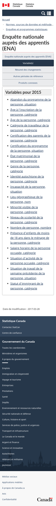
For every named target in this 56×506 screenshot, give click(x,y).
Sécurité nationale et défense (16, 413)
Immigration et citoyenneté (15, 374)
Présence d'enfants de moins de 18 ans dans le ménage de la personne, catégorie (29, 238)
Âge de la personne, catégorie (30, 120)
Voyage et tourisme (11, 379)
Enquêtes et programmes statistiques (26, 29)
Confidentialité (9, 499)
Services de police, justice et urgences (20, 425)
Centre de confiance (12, 332)
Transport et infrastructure (15, 430)
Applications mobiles (12, 482)
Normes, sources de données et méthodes (29, 24)
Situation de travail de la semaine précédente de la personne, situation (27, 273)
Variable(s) (28, 63)
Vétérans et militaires (12, 459)
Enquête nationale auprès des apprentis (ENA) (28, 56)
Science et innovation (12, 448)
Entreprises (7, 385)
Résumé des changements (28, 69)
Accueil (6, 19)
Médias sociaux (9, 476)
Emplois (6, 368)
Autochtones (8, 453)
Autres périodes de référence (28, 76)
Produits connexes (28, 82)
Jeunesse (6, 465)
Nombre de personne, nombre (30, 228)
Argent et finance (10, 442)
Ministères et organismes (14, 353)
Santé (5, 396)
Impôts (5, 402)
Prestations (7, 391)
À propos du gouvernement (15, 359)
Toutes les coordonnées (13, 347)
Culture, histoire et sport (14, 419)
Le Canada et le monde (13, 436)
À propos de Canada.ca (13, 488)
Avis (4, 493)
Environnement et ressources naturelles (21, 408)
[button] (28, 13)
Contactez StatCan (11, 327)
